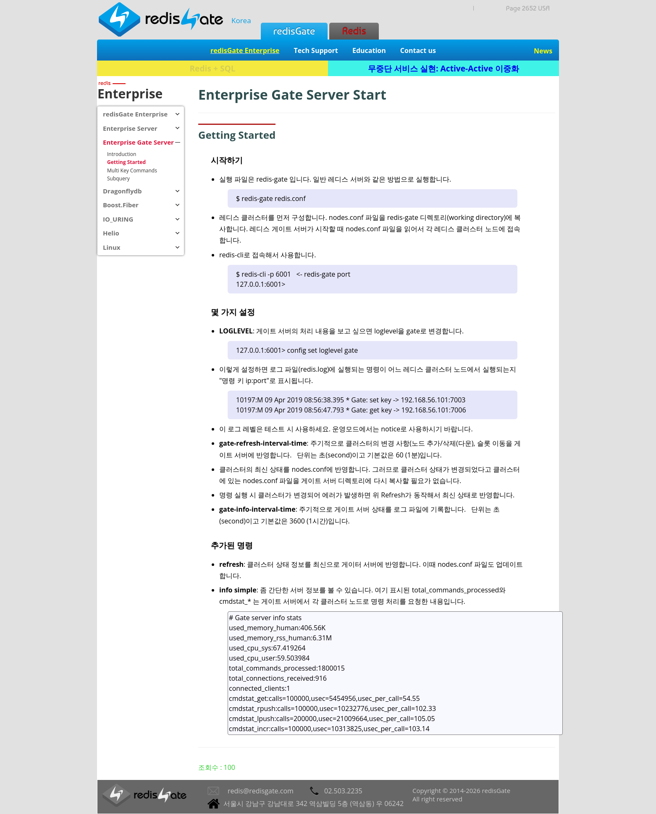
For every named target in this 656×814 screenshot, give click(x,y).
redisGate (294, 31)
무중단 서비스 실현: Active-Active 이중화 (443, 68)
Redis (354, 31)
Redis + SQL (212, 68)
